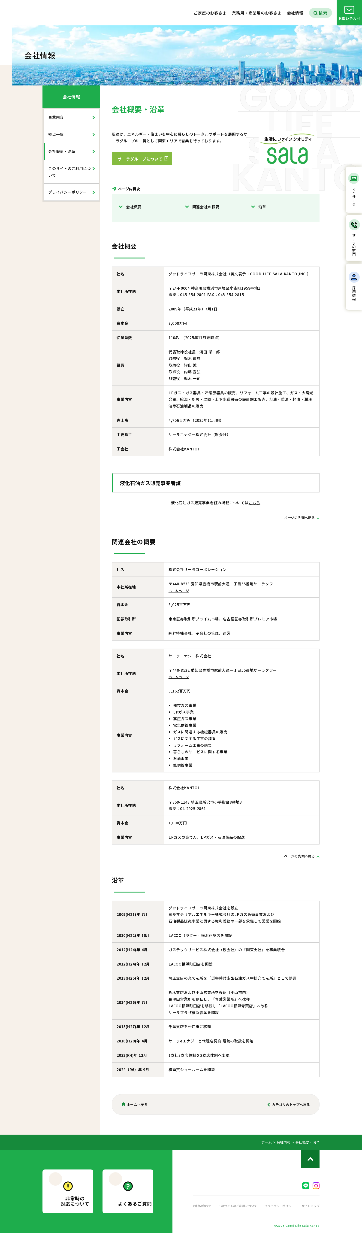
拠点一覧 (56, 134)
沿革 (262, 207)
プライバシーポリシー (67, 192)
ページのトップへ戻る (310, 1159)
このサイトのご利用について (69, 172)
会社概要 (134, 207)
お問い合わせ (202, 1205)
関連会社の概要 (206, 207)
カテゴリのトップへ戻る (291, 1104)
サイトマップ (310, 1205)
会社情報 (71, 97)
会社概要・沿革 (61, 151)
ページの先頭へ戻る (297, 517)
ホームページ (180, 590)
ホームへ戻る (137, 1104)
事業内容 (56, 117)
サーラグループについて (140, 159)
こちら (254, 502)
